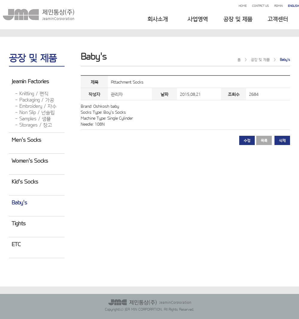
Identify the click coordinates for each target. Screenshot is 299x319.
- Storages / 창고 (33, 124)
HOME (243, 5)
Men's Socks (26, 139)
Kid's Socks (25, 181)
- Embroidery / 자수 (36, 106)
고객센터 (278, 18)
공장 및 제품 (237, 18)
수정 (247, 140)
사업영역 (197, 18)
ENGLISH (293, 5)
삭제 (282, 140)
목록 (264, 140)
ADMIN (278, 5)
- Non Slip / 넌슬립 (35, 112)
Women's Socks (30, 160)
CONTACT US (260, 5)
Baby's (19, 202)
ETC (16, 243)
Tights (18, 222)
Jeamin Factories (30, 80)
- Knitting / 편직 (31, 93)
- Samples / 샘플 (33, 118)
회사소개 (157, 18)
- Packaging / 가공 (34, 99)
